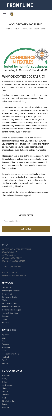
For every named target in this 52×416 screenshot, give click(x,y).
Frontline (6, 375)
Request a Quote (9, 297)
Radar (4, 404)
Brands (5, 363)
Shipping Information (11, 306)
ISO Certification (9, 303)
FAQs (4, 300)
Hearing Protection (10, 354)
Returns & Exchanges (11, 310)
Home (9, 28)
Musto (5, 391)
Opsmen (6, 394)
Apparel (5, 334)
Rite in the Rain (8, 401)
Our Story (6, 287)
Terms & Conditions (10, 313)
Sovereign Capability (11, 290)
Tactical (5, 357)
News (17, 28)
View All (5, 407)
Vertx (4, 398)
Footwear (6, 347)
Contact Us (7, 294)
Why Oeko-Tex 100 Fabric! (34, 28)
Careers (5, 316)
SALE (4, 360)
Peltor (4, 382)
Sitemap (5, 322)
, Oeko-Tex (30, 87)
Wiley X (5, 378)
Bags (4, 338)
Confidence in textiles (14, 84)
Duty (4, 341)
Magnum (6, 388)
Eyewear (6, 344)
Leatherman (7, 385)
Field (4, 350)
